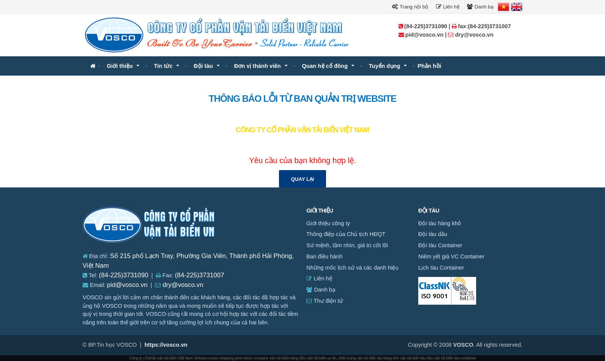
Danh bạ (480, 7)
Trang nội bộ (410, 7)
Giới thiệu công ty (328, 223)
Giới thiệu (120, 66)
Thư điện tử (324, 301)
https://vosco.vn (165, 345)
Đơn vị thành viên (257, 66)
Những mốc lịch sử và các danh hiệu (352, 268)
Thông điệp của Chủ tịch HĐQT (345, 234)
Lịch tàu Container (441, 268)
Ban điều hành (324, 256)
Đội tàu (203, 66)
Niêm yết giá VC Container (451, 256)
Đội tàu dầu (432, 234)
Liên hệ (448, 7)
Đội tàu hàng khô (439, 223)
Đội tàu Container (440, 245)
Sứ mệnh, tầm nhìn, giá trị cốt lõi (347, 245)
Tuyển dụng (384, 66)
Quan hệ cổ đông (325, 66)
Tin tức (163, 66)
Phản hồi (429, 66)
